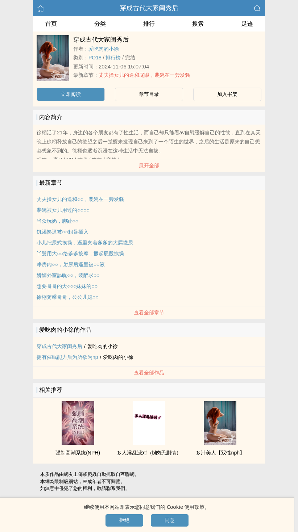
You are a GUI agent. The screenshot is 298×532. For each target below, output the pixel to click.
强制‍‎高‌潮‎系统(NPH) (77, 453)
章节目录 (149, 94)
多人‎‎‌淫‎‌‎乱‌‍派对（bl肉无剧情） (149, 453)
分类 (100, 24)
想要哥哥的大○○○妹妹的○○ (67, 286)
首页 (51, 24)
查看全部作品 (149, 373)
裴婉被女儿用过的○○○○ (63, 210)
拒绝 (124, 520)
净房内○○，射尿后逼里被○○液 (71, 264)
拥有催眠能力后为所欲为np (67, 357)
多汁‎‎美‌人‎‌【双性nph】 (220, 453)
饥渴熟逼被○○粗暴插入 (62, 232)
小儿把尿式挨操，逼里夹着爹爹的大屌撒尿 (85, 243)
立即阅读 (71, 94)
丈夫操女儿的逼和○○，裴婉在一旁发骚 (80, 199)
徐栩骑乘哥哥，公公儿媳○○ (68, 297)
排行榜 (113, 57)
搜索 (198, 24)
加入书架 (227, 94)
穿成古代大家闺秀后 (149, 8)
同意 (170, 520)
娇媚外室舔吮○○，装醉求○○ (68, 275)
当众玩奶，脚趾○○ (57, 221)
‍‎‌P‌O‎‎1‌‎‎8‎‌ (95, 57)
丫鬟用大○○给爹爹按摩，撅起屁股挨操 (80, 253)
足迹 (247, 24)
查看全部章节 (149, 312)
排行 (149, 24)
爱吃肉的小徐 (103, 49)
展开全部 (149, 165)
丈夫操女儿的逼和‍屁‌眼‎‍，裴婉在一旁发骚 (144, 75)
